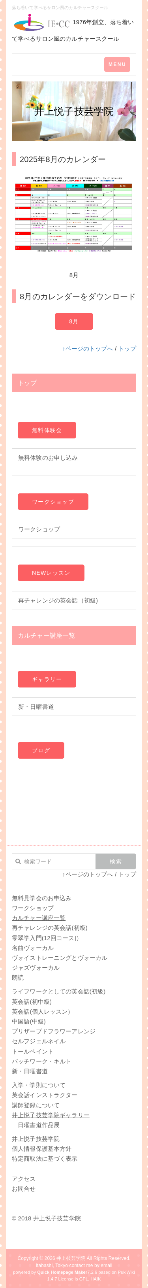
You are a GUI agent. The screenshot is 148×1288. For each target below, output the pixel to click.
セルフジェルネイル (39, 1041)
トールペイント (33, 1051)
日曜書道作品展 (39, 1125)
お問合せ (24, 1188)
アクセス (24, 1178)
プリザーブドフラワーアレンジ (54, 1031)
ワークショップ (53, 502)
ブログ (41, 750)
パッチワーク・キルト (41, 1061)
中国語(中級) (29, 1021)
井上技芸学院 (70, 1258)
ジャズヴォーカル (36, 967)
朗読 (18, 977)
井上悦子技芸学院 (36, 1138)
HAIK (95, 1279)
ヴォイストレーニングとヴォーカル (59, 957)
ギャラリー (47, 679)
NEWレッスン (51, 573)
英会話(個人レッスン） (43, 1011)
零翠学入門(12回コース (43, 938)
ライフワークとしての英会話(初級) (58, 991)
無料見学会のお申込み (41, 898)
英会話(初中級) (32, 1001)
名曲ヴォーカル (33, 947)
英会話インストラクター (45, 1095)
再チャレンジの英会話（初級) (58, 600)
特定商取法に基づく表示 (45, 1158)
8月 (74, 321)
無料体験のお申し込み (48, 457)
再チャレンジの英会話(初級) (50, 927)
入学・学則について (39, 1085)
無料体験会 (47, 430)
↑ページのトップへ (87, 348)
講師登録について (36, 1105)
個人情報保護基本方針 (41, 1148)
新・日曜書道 (36, 706)
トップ (127, 348)
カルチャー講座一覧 (46, 635)
